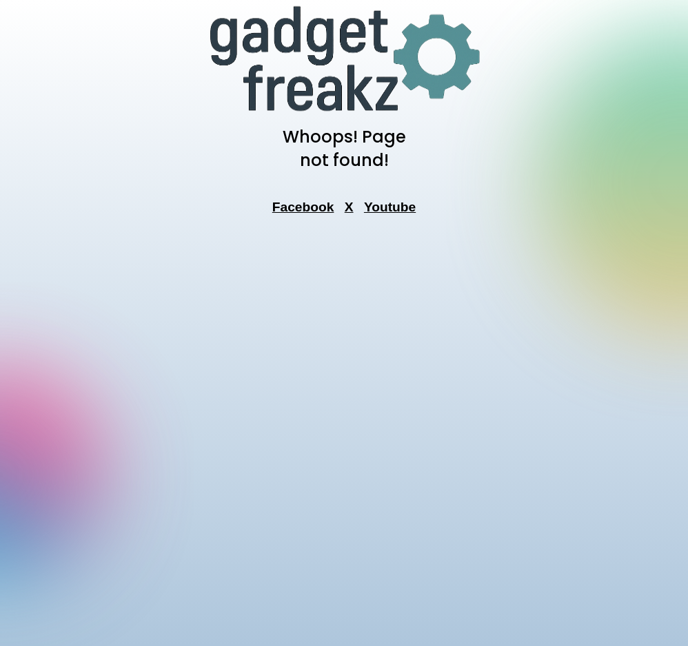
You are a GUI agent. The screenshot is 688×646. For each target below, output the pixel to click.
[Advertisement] (344, 434)
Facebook (303, 207)
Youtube (390, 207)
